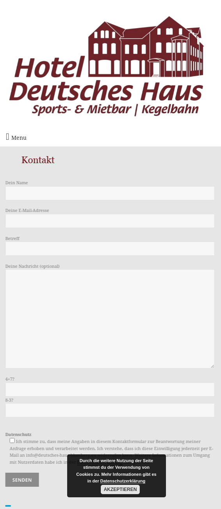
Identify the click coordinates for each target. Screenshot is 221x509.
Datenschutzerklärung (123, 481)
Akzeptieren (120, 489)
